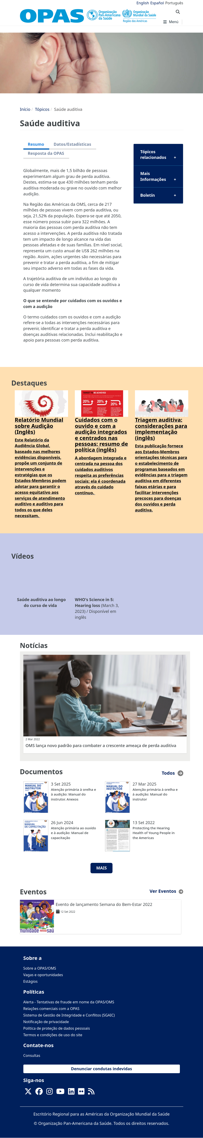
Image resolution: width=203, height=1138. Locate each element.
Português (174, 2)
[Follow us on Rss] (91, 1092)
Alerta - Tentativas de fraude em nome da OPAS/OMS (68, 1002)
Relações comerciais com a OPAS (51, 1008)
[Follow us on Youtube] (60, 1092)
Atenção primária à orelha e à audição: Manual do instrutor (155, 794)
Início (25, 109)
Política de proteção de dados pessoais (56, 1028)
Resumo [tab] (36, 144)
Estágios (30, 981)
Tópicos (42, 109)
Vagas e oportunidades (43, 974)
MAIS (101, 868)
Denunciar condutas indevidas (101, 1068)
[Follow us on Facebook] (39, 1092)
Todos (168, 773)
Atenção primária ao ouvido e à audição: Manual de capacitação (73, 833)
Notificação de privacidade (46, 1021)
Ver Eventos (162, 891)
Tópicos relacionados (153, 154)
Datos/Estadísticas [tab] (72, 144)
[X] (28, 1092)
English (143, 2)
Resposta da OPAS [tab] (46, 153)
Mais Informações (153, 176)
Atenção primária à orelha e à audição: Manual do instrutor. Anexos (73, 794)
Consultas (31, 1055)
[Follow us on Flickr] (81, 1092)
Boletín (147, 195)
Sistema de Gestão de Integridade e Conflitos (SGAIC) (69, 1015)
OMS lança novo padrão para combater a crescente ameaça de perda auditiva (101, 745)
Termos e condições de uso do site (52, 1034)
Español (157, 2)
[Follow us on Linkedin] (71, 1092)
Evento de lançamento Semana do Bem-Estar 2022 (104, 904)
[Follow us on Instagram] (49, 1092)
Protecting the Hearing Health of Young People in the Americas (154, 833)
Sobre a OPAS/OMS (39, 968)
